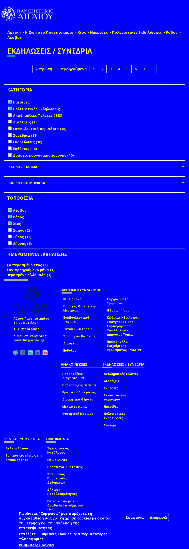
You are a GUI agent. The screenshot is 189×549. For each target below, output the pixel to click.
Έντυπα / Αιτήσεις (77, 329)
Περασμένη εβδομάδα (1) (28, 274)
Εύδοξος (69, 350)
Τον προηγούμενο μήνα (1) (30, 269)
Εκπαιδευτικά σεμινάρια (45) (39, 128)
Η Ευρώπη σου (118, 310)
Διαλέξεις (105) (27, 122)
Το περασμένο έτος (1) (27, 265)
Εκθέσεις (111, 388)
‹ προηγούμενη (72, 68)
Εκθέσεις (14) (25, 148)
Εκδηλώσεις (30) (27, 142)
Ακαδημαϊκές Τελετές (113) (37, 115)
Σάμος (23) (22, 230)
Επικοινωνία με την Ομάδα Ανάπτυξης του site (65, 505)
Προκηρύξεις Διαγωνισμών (73, 376)
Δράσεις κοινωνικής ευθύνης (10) (43, 155)
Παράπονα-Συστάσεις (65, 467)
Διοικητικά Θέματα (78, 399)
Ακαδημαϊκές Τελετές (121, 374)
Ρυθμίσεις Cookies (36, 544)
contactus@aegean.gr (30, 340)
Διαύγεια (70, 343)
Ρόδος (171, 32)
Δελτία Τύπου (17, 448)
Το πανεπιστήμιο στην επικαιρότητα (24, 457)
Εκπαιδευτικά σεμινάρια (115, 397)
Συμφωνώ (135, 517)
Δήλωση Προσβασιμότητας (62, 492)
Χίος (82, 32)
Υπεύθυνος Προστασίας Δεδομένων (57, 478)
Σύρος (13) (22, 237)
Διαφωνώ (158, 517)
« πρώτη (44, 68)
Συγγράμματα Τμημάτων (118, 301)
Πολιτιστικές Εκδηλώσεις (137, 32)
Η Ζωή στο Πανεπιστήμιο (49, 32)
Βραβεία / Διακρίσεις (79, 392)
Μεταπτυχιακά (74, 406)
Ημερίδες (99, 32)
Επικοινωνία (57, 460)
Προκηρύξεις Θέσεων (79, 385)
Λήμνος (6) (22, 243)
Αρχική (14, 32)
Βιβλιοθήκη (72, 299)
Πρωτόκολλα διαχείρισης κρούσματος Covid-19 (124, 346)
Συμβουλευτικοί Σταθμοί (76, 319)
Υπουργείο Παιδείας (79, 336)
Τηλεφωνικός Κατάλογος (58, 450)
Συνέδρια (111, 425)
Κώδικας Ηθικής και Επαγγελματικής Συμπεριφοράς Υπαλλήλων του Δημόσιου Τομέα (123, 326)
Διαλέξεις (112, 381)
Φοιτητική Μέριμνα (78, 414)
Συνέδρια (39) (25, 135)
